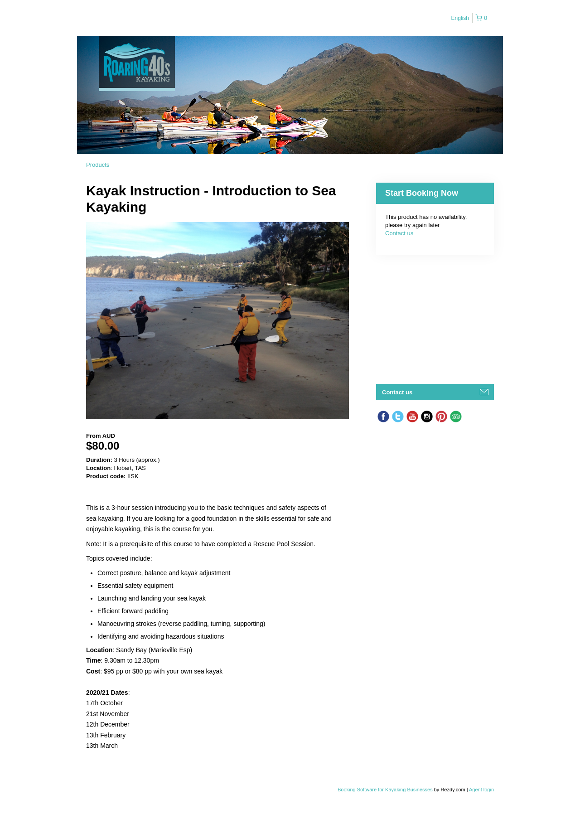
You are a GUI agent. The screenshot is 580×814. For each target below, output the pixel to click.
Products (97, 164)
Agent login (481, 789)
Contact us (399, 233)
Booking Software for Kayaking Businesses (386, 789)
